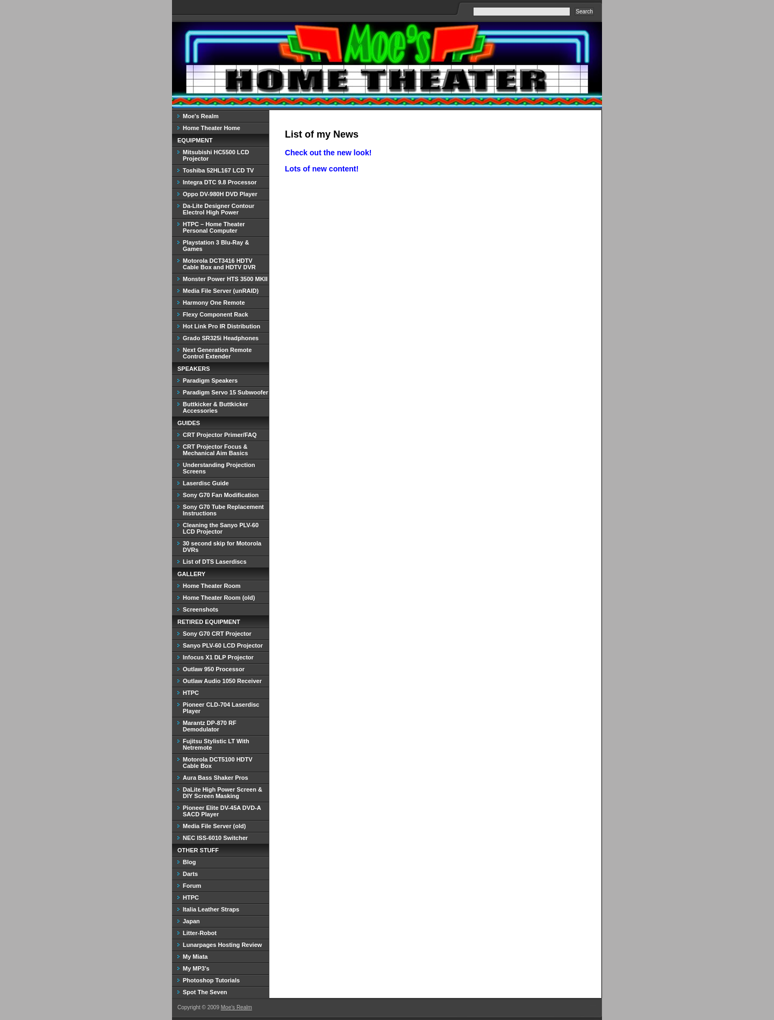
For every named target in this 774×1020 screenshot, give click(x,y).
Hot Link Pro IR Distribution (221, 326)
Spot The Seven (205, 992)
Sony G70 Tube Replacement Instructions (223, 510)
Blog (189, 862)
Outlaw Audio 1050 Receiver (222, 681)
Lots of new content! (322, 168)
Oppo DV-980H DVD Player (220, 194)
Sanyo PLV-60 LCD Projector (223, 645)
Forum (192, 885)
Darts (190, 874)
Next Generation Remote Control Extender (217, 353)
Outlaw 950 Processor (214, 669)
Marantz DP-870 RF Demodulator (209, 726)
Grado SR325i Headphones (221, 338)
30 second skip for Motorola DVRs (222, 546)
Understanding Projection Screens (219, 468)
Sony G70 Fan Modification (221, 495)
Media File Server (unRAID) (221, 291)
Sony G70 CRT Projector (217, 633)
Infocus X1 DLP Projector (218, 657)
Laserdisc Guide (206, 483)
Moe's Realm (201, 116)
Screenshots (200, 609)
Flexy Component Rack (215, 314)
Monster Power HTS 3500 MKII (225, 279)
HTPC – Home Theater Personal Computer (214, 227)
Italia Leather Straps (211, 909)
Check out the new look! (328, 152)
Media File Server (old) (214, 826)
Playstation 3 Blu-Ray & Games (216, 245)
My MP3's (196, 968)
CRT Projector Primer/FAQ (220, 435)
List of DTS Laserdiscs (215, 561)
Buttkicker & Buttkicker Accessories (215, 407)
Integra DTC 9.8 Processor (220, 182)
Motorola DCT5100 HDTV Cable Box (218, 762)
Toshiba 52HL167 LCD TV (218, 170)
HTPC (191, 692)
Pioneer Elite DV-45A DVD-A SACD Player (222, 810)
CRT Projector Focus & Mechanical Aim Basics (215, 449)
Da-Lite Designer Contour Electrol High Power (218, 209)
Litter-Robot (200, 933)
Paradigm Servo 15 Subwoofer (225, 392)
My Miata (195, 956)
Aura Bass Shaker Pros (215, 777)
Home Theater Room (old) (219, 597)
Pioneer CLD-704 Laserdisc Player (221, 707)
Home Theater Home (211, 128)
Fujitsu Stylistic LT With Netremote (216, 744)
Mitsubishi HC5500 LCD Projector (216, 155)
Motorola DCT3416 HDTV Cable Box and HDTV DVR (219, 263)
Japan (191, 921)
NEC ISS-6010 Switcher (215, 838)
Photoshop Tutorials (211, 980)
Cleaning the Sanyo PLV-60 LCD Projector (221, 528)
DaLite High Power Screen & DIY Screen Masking (222, 792)
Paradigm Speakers (210, 380)
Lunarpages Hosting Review (222, 945)
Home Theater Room (212, 586)
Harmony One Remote (214, 302)
